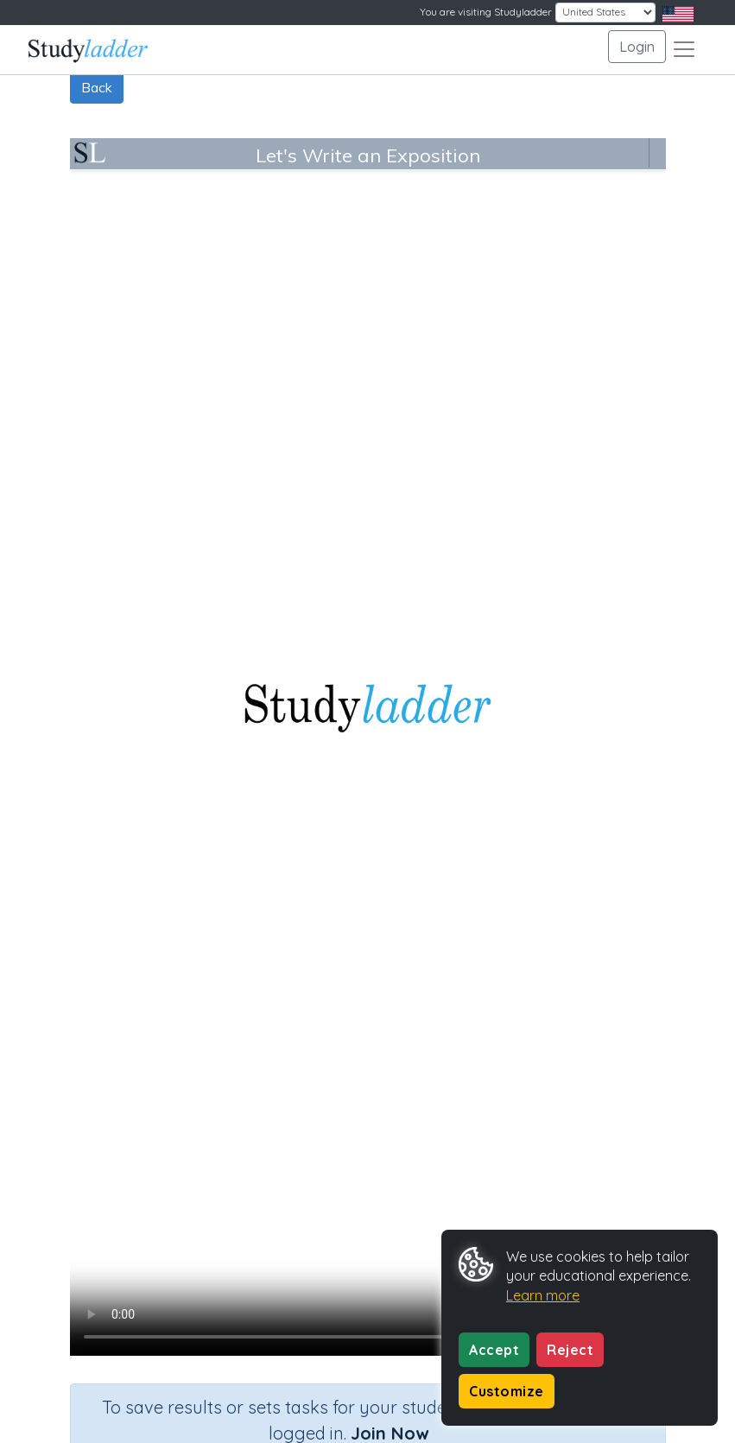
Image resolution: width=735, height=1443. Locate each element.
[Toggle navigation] (684, 49)
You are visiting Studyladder (486, 11)
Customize (506, 1391)
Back (96, 87)
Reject (570, 1349)
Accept (494, 1349)
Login (637, 46)
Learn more (543, 1295)
